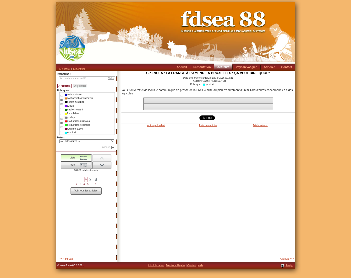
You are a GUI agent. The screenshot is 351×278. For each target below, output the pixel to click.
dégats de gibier (74, 102)
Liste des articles (208, 125)
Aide (200, 265)
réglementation (74, 128)
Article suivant (260, 125)
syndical (70, 132)
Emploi (70, 105)
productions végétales (77, 125)
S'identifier (79, 68)
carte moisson (73, 94)
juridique (70, 117)
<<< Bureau (66, 258)
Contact (191, 265)
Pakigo (289, 265)
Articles (64, 85)
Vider (111, 78)
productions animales (77, 121)
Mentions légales (175, 265)
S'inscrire (64, 68)
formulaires (72, 113)
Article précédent (156, 125)
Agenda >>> (287, 258)
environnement (74, 109)
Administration (156, 265)
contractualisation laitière (79, 98)
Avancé (106, 147)
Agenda (80, 85)
